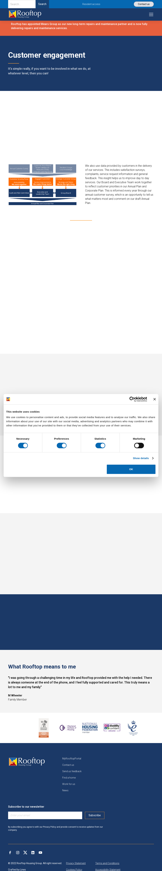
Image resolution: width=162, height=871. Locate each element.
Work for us (68, 784)
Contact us (68, 765)
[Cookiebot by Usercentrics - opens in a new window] (132, 399)
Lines (23, 869)
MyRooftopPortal (71, 758)
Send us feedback (72, 771)
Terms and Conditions (107, 863)
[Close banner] (154, 399)
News (65, 790)
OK (131, 469)
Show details (141, 458)
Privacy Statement (76, 863)
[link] (25, 14)
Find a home (69, 777)
